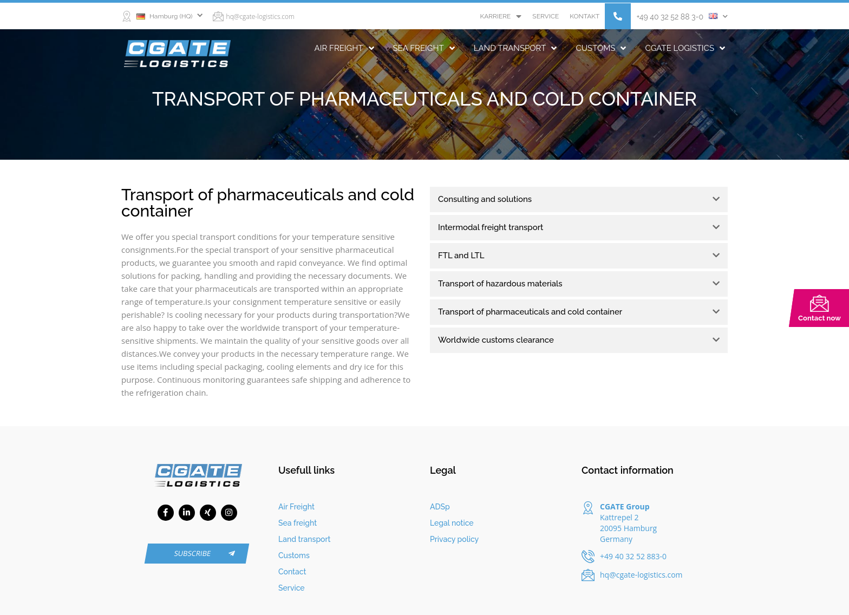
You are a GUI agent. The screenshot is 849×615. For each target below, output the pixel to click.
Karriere (500, 16)
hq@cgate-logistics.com (260, 16)
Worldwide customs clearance (496, 340)
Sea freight (424, 48)
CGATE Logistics (685, 48)
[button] (618, 16)
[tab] (579, 199)
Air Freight (344, 48)
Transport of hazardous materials (500, 284)
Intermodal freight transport (491, 227)
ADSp (440, 506)
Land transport (515, 48)
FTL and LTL (461, 255)
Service (545, 16)
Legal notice (452, 523)
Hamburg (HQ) (164, 16)
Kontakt (584, 16)
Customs (601, 48)
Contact (292, 571)
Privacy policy (454, 539)
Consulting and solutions (485, 199)
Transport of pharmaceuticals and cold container (530, 312)
